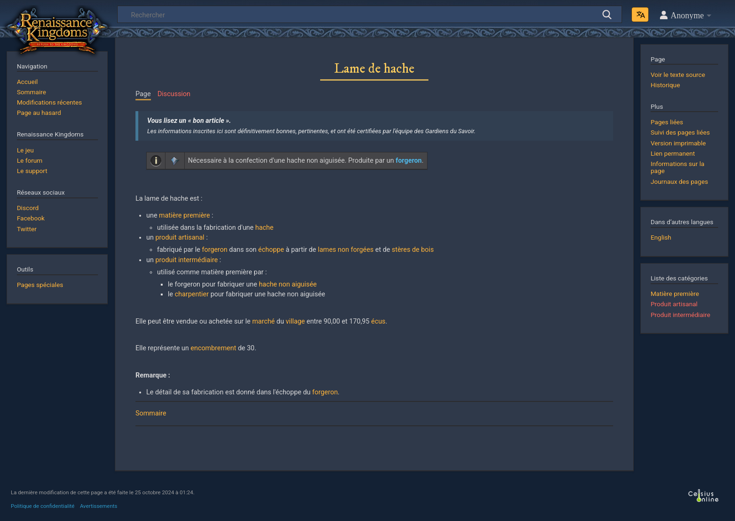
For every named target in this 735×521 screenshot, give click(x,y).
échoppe (271, 250)
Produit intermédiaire (680, 314)
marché (263, 321)
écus (378, 321)
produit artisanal (179, 238)
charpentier (192, 294)
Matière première (675, 293)
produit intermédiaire (186, 260)
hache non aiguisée (288, 284)
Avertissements (98, 506)
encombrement (213, 348)
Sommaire (150, 413)
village (295, 321)
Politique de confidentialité (43, 506)
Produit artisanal (674, 304)
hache (264, 228)
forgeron (215, 250)
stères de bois (413, 250)
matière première (184, 215)
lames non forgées (346, 250)
